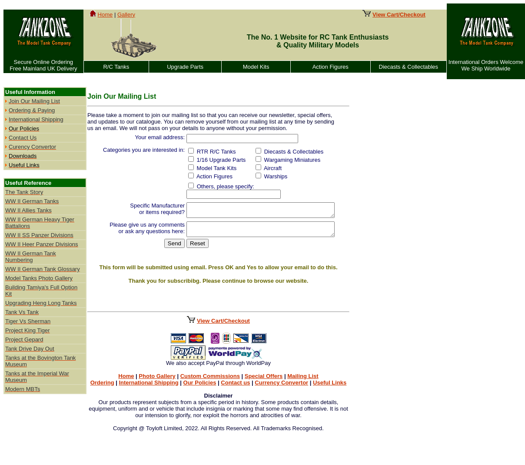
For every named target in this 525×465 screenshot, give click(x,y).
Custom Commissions (211, 373)
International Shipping (149, 380)
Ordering (104, 380)
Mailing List (304, 373)
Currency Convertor (282, 380)
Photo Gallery (158, 373)
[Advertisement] (386, 214)
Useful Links (331, 380)
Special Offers (265, 373)
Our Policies (201, 380)
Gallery (126, 14)
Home (105, 14)
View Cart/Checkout (224, 318)
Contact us (236, 380)
